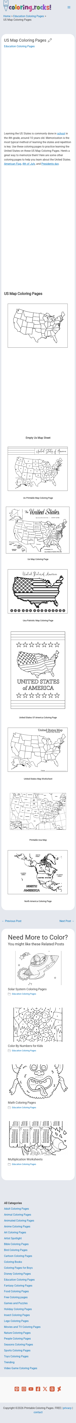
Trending (9, 1362)
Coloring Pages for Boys (18, 1267)
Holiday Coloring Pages (18, 1309)
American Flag (12, 163)
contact (38, 1412)
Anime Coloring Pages (17, 1226)
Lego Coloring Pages (16, 1321)
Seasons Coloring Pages (18, 1344)
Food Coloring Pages (16, 1291)
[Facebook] (38, 1389)
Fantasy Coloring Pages (18, 1285)
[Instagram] (23, 1389)
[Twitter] (45, 1389)
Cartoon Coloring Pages (18, 1256)
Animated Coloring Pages (19, 1220)
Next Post (67, 921)
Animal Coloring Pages (17, 1214)
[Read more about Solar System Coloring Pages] (38, 967)
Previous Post (11, 921)
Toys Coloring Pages (16, 1356)
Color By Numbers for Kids (25, 1046)
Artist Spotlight (13, 1238)
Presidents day (50, 163)
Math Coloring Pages (22, 1102)
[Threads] (52, 1389)
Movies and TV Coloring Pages (22, 1327)
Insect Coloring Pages (17, 1315)
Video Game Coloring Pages (20, 1368)
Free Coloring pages (16, 1297)
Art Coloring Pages (15, 1232)
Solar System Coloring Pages (27, 989)
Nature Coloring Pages (17, 1332)
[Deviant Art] (59, 1389)
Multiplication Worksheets (25, 1159)
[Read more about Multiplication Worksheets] (38, 1138)
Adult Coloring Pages (16, 1208)
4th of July (28, 163)
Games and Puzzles (16, 1303)
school (61, 133)
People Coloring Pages (17, 1338)
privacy (67, 1408)
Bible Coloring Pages (16, 1244)
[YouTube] (30, 1389)
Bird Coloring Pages (15, 1250)
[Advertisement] (38, 90)
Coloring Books (13, 1261)
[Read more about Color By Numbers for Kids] (38, 1024)
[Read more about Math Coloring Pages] (38, 1081)
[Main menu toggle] (69, 7)
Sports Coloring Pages (17, 1350)
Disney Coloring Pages (17, 1273)
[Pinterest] (16, 1389)
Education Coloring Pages (19, 46)
